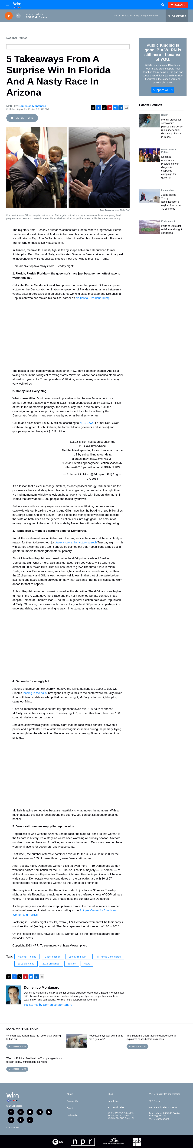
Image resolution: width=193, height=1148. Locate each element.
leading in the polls (35, 693)
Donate (70, 1108)
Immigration (167, 190)
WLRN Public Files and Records (164, 1094)
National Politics (16, 37)
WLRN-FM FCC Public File (121, 1116)
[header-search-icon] (163, 4)
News (87, 963)
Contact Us (72, 1101)
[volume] (18, 15)
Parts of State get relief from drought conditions (171, 229)
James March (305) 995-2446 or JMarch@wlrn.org (164, 1114)
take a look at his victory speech (77, 542)
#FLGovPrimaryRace (92, 446)
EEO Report (154, 1101)
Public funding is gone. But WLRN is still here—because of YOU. (162, 52)
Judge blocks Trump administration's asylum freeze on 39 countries (171, 201)
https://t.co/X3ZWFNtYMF (96, 458)
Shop (110, 1094)
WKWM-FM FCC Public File (121, 1118)
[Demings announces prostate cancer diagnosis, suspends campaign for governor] (149, 155)
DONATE (179, 4)
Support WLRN (163, 90)
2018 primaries (51, 963)
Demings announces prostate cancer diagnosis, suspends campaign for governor (170, 167)
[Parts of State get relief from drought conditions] (149, 227)
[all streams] (177, 15)
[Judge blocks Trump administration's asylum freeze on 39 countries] (149, 196)
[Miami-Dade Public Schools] (114, 1142)
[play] (8, 16)
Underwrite (72, 1115)
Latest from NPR (78, 956)
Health (164, 115)
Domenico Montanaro (32, 106)
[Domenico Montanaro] (13, 994)
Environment (168, 221)
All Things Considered (108, 956)
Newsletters (113, 1101)
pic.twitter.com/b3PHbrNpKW (101, 467)
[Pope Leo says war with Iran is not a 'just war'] (76, 1041)
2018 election (52, 956)
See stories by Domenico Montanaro (48, 1004)
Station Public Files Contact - (163, 1107)
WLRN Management (159, 1119)
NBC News (87, 423)
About (70, 1094)
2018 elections (26, 963)
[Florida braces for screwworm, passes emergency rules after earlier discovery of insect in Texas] (149, 120)
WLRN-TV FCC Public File (121, 1113)
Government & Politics (169, 150)
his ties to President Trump (93, 298)
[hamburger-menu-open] (8, 5)
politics (72, 963)
